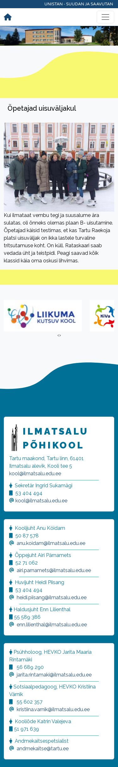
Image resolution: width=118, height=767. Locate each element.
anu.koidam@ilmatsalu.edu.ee (51, 543)
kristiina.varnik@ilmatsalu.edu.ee (53, 709)
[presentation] (58, 335)
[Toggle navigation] (105, 17)
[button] (12, 754)
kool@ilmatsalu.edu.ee (35, 474)
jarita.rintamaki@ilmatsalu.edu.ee (54, 675)
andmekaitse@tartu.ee (43, 749)
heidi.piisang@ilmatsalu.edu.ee (52, 597)
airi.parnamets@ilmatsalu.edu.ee (54, 570)
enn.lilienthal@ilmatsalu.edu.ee (52, 625)
